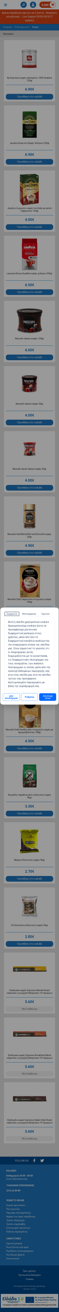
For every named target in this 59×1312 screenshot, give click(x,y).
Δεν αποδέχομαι (11, 697)
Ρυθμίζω (29, 697)
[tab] (12, 613)
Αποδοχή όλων (48, 697)
